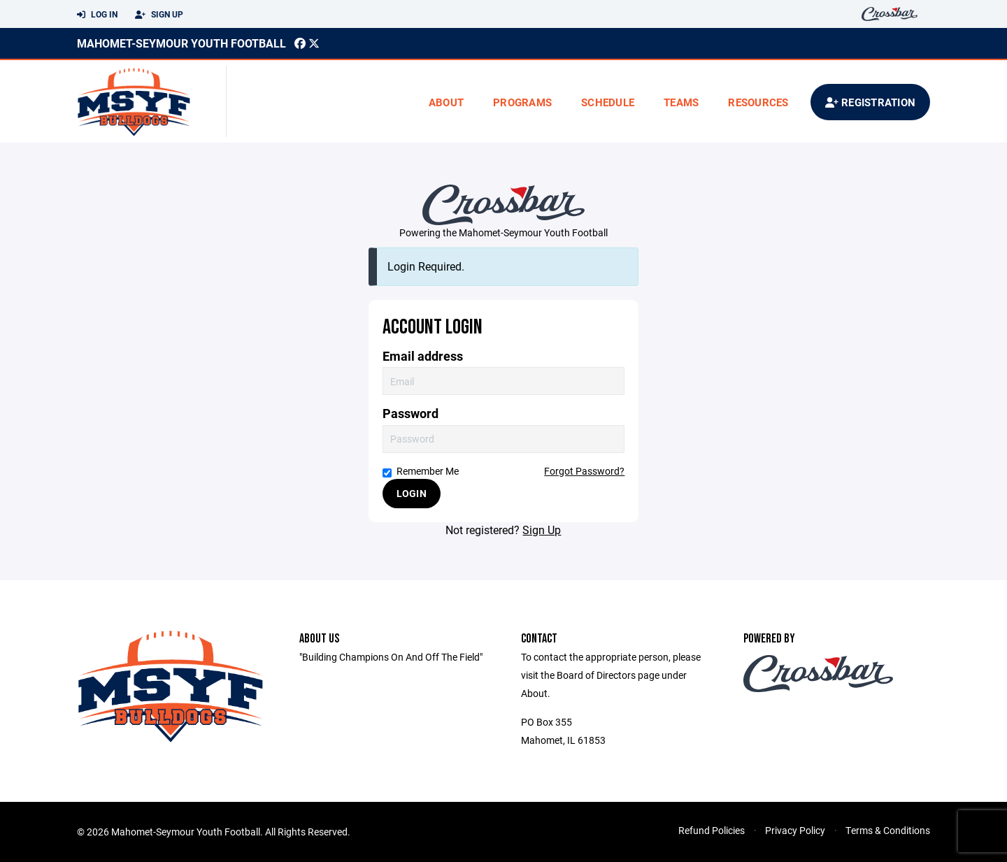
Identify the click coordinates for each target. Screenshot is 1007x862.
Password (410, 413)
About (446, 102)
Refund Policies (711, 830)
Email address (423, 356)
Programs (522, 102)
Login (412, 493)
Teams (681, 102)
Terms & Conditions (887, 830)
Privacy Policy (795, 830)
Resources (758, 102)
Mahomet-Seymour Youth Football (181, 43)
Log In (97, 14)
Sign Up (159, 14)
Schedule (607, 102)
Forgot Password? (584, 470)
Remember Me (421, 470)
